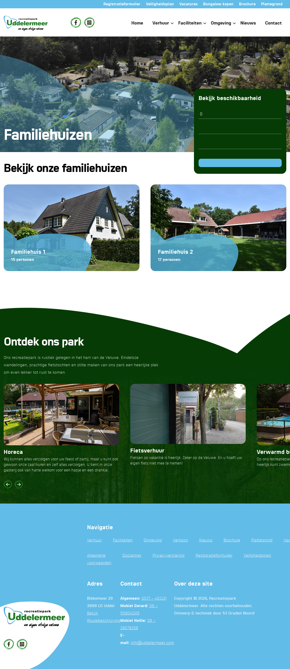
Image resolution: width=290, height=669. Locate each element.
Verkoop (180, 540)
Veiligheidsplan (257, 556)
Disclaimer (132, 556)
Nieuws (248, 23)
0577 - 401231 (154, 599)
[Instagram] (89, 22)
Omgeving (221, 23)
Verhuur (160, 23)
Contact (273, 23)
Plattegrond (261, 540)
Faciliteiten (190, 23)
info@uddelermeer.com (152, 643)
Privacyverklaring (168, 556)
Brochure (232, 540)
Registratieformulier (214, 556)
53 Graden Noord (238, 613)
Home (137, 23)
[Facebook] (76, 22)
